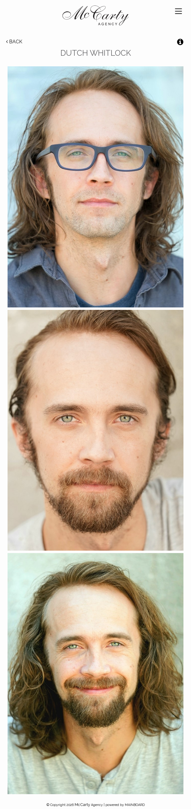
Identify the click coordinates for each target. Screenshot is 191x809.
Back (14, 42)
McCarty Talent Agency (95, 17)
